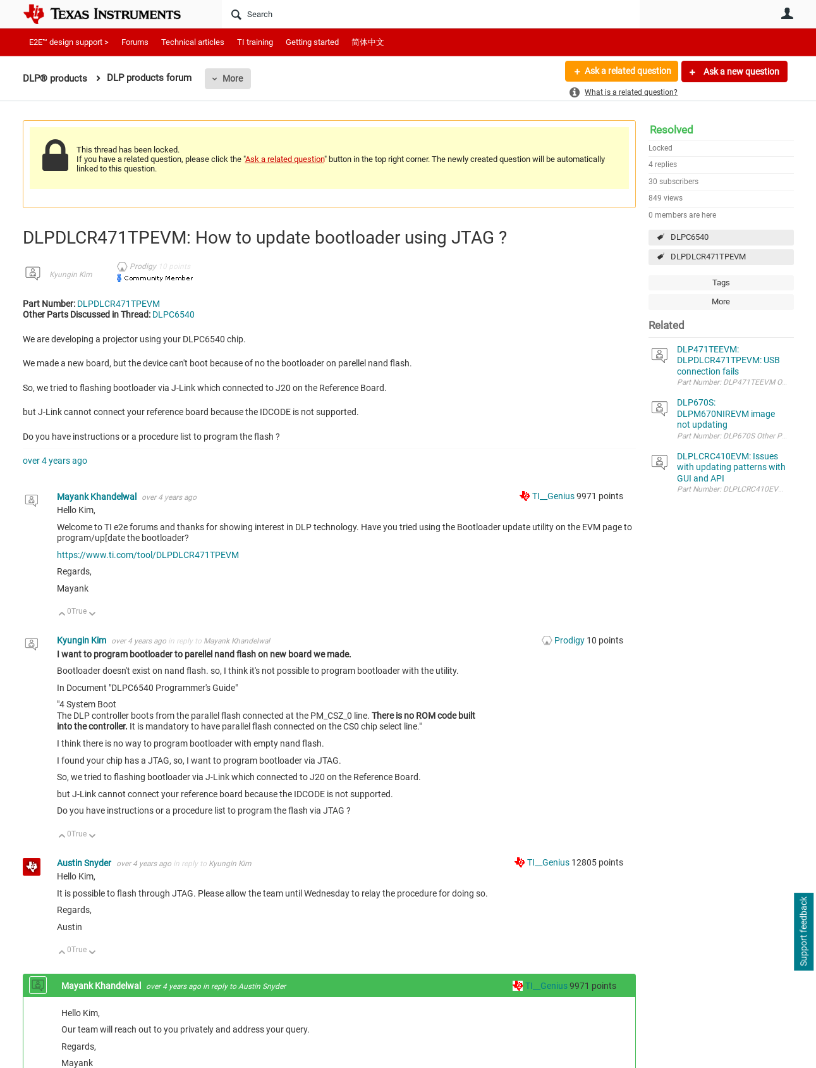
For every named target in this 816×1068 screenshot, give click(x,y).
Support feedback (803, 932)
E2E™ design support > (69, 42)
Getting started (312, 42)
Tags (721, 282)
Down (92, 614)
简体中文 (367, 42)
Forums (135, 42)
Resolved (671, 129)
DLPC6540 (690, 237)
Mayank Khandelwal (97, 497)
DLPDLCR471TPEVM (708, 256)
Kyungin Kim (70, 274)
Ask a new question (740, 71)
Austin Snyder (85, 863)
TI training (255, 42)
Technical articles (192, 42)
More (232, 78)
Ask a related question (627, 71)
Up (62, 614)
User (787, 13)
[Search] (431, 14)
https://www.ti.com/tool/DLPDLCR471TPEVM (148, 555)
